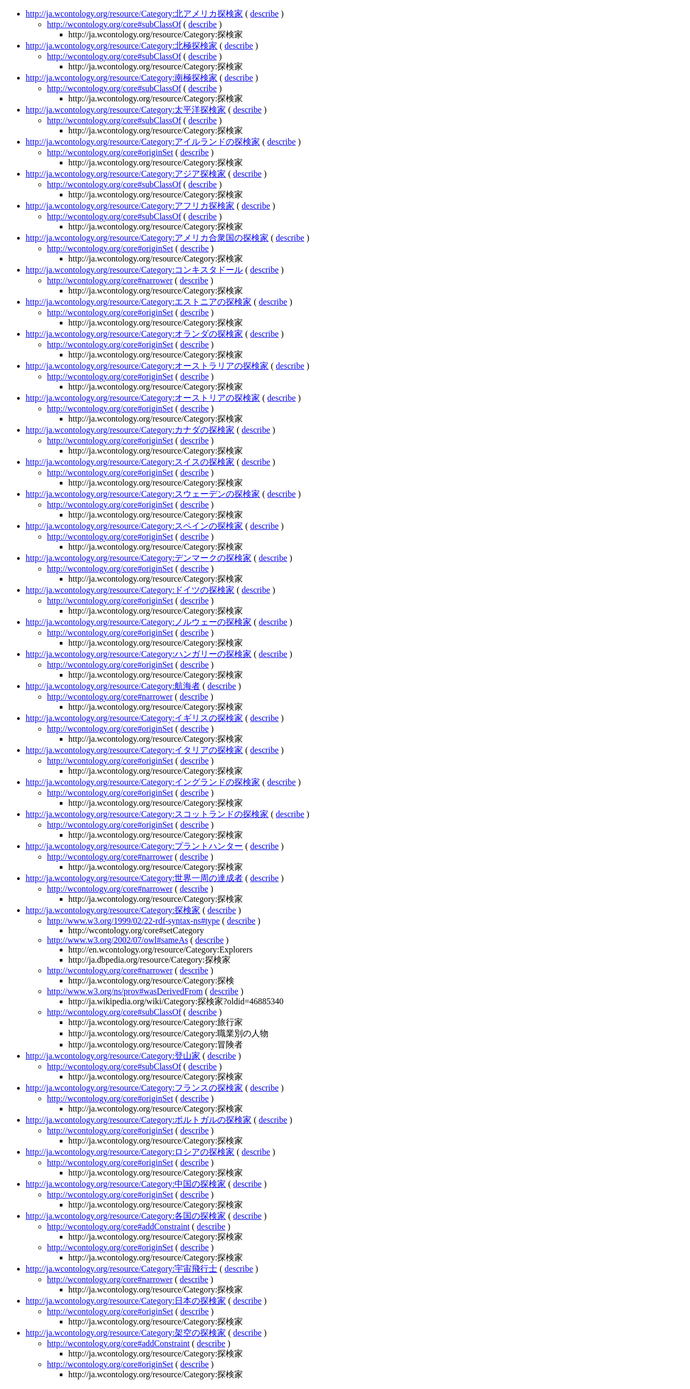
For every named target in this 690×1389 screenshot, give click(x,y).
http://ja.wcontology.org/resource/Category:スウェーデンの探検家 (143, 493)
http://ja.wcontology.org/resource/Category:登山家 (113, 1055)
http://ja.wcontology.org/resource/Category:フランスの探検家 (134, 1087)
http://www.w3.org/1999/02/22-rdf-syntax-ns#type (133, 920)
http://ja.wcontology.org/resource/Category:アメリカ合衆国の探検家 (147, 237)
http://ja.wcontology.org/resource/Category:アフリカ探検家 (130, 205)
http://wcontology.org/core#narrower (110, 280)
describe (264, 13)
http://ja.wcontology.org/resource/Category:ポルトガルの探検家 (139, 1119)
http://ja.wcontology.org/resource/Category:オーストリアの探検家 (143, 397)
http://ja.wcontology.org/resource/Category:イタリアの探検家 (134, 750)
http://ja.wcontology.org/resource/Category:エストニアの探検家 (139, 301)
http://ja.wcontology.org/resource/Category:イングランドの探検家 (143, 782)
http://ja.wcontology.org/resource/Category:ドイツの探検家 (130, 589)
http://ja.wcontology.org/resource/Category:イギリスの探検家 (134, 718)
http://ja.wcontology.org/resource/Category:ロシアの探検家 (130, 1151)
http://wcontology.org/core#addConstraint (118, 1226)
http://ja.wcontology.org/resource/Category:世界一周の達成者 (134, 878)
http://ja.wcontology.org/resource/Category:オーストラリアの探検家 (147, 365)
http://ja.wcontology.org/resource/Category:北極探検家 (122, 45)
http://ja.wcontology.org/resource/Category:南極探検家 (122, 77)
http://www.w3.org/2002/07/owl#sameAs (117, 939)
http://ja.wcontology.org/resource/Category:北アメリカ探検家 (134, 13)
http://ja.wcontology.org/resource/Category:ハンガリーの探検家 (139, 653)
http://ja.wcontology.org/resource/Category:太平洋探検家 (126, 109)
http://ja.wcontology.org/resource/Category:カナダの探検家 (130, 429)
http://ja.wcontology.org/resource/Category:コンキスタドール (134, 269)
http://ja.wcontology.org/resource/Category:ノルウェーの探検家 (139, 621)
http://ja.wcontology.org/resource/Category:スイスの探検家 (130, 461)
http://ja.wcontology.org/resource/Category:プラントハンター (134, 846)
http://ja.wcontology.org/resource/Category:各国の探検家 (126, 1215)
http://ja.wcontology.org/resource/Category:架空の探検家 (126, 1332)
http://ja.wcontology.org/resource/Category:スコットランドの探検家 (147, 814)
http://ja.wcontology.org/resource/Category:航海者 (113, 685)
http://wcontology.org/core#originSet (110, 152)
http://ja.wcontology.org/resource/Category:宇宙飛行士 (122, 1268)
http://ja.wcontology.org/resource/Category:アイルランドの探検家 (143, 141)
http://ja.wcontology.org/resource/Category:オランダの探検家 (134, 333)
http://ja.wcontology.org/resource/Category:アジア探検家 (126, 173)
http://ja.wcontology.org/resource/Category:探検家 (113, 910)
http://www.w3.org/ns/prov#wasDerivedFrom (125, 991)
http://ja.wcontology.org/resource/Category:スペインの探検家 (134, 525)
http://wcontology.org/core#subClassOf (114, 24)
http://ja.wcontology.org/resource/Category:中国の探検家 (126, 1183)
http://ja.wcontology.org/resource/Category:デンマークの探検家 (139, 557)
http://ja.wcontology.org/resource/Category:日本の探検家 (126, 1300)
